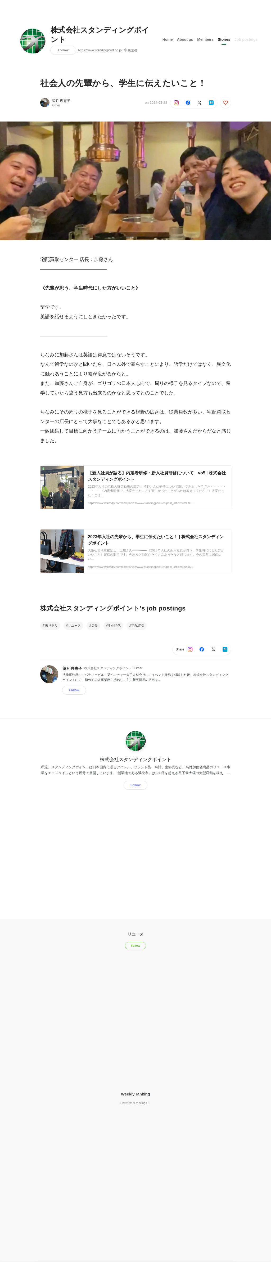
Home (167, 39)
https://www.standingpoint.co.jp (100, 50)
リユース (74, 625)
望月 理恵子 (61, 101)
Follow (63, 50)
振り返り (51, 625)
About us (185, 39)
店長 (94, 625)
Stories (224, 39)
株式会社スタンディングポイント (100, 34)
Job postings (246, 39)
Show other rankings (135, 1102)
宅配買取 (137, 625)
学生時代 (114, 625)
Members (205, 39)
